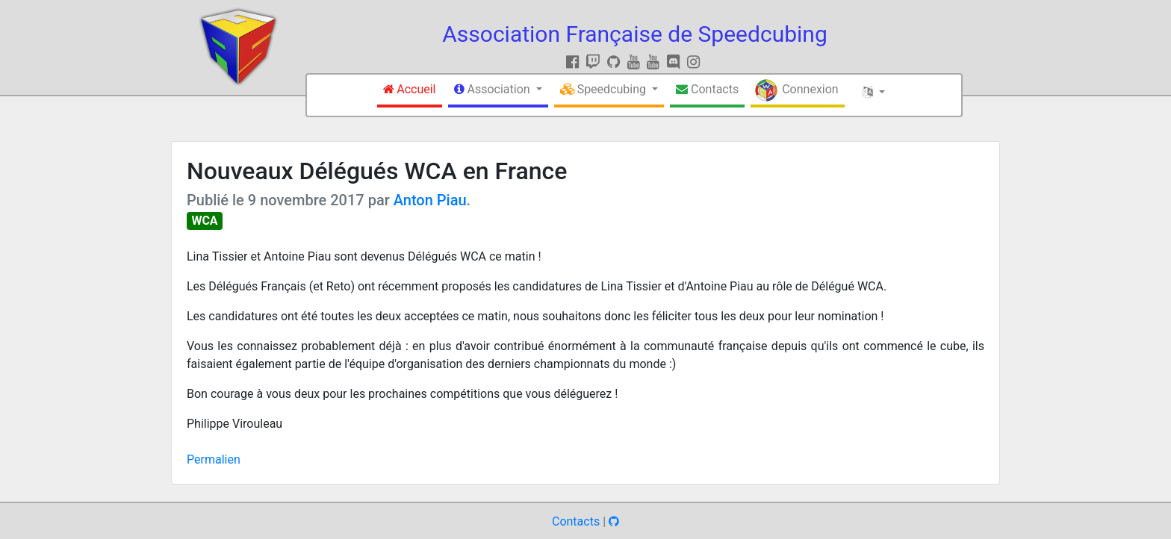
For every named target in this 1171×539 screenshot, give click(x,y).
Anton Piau (430, 200)
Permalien (213, 459)
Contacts (576, 521)
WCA (204, 221)
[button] (498, 91)
